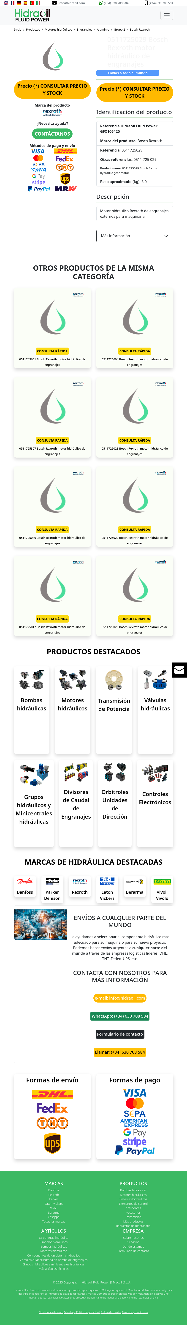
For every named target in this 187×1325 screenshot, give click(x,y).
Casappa (54, 1217)
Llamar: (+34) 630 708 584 (120, 1052)
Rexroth (80, 892)
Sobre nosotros (133, 1238)
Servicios (133, 1242)
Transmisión (133, 1217)
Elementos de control (133, 1204)
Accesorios (133, 1212)
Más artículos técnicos (54, 1269)
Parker (53, 1199)
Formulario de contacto (120, 1034)
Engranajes (84, 29)
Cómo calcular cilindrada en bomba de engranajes (53, 1260)
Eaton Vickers (54, 1204)
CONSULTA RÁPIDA (52, 351)
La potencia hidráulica (53, 1238)
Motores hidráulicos (58, 29)
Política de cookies (110, 1312)
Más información (115, 235)
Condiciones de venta (51, 1312)
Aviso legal (70, 1312)
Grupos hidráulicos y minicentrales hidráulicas (54, 1264)
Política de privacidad (88, 1312)
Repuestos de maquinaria (133, 1226)
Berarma (135, 892)
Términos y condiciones (135, 1312)
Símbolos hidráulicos (54, 1242)
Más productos (133, 1221)
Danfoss (25, 892)
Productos (33, 29)
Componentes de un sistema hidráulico (53, 1255)
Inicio (18, 29)
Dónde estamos (133, 1246)
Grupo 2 (119, 29)
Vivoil (53, 1208)
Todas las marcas (53, 1221)
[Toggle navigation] (166, 15)
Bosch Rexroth (140, 29)
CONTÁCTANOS (52, 134)
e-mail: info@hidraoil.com (120, 998)
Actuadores (133, 1208)
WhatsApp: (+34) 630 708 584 (120, 1016)
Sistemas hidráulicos (133, 1199)
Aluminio (103, 29)
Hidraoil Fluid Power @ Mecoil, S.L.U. (106, 1282)
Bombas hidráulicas (133, 1190)
